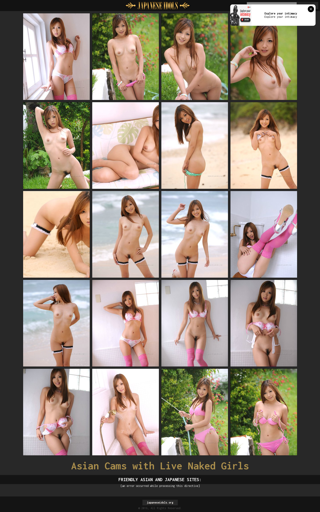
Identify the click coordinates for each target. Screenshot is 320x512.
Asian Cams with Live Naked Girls (160, 466)
